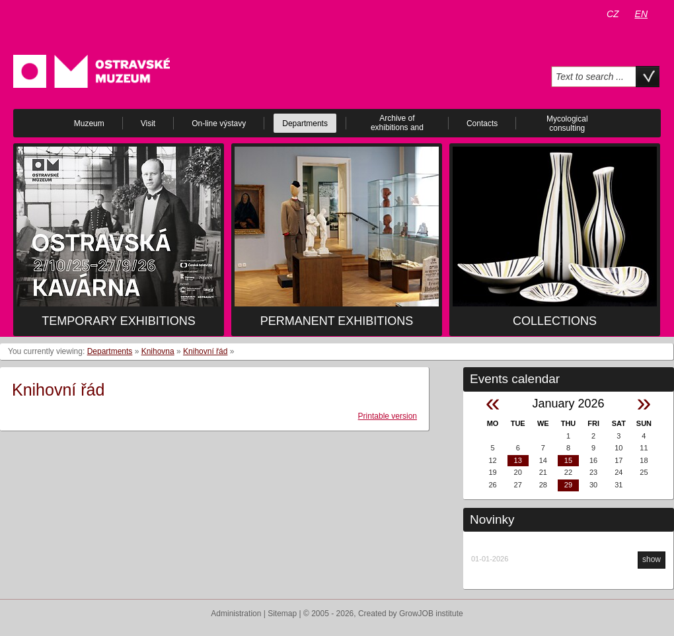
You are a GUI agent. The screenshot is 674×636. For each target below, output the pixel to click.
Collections (555, 321)
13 (518, 460)
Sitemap (282, 613)
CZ (613, 14)
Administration (236, 613)
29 (568, 485)
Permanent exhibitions (337, 321)
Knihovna (157, 351)
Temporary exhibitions (118, 321)
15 (568, 460)
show (651, 559)
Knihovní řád (205, 351)
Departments (110, 351)
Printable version (387, 416)
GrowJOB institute (431, 613)
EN (641, 14)
